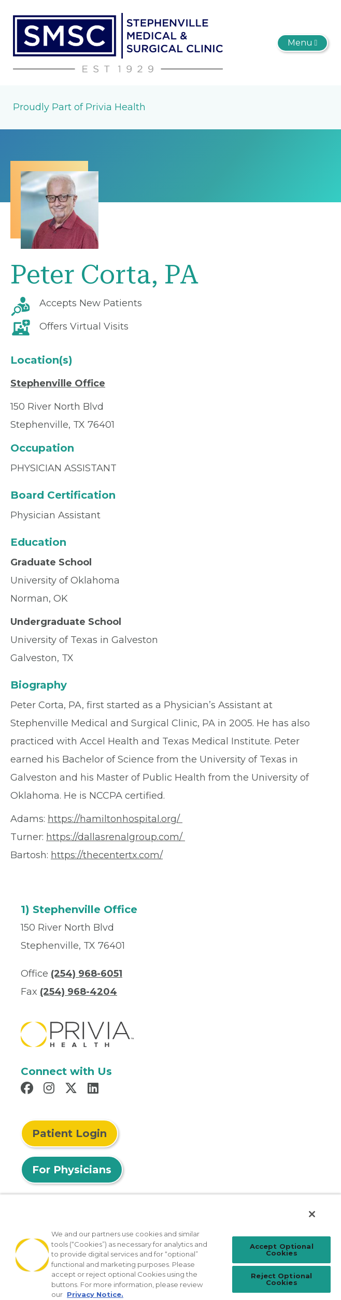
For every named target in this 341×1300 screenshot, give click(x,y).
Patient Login (69, 1133)
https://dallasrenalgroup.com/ (115, 837)
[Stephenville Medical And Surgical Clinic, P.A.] (118, 42)
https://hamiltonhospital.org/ (115, 819)
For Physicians (71, 1169)
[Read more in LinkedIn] (95, 1089)
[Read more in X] (72, 1089)
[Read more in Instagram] (51, 1089)
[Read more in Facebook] (28, 1089)
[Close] (312, 1214)
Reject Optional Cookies (281, 1279)
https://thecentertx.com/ (107, 855)
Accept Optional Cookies (282, 1249)
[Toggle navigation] (302, 43)
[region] (170, 1247)
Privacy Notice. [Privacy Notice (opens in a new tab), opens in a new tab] (95, 1294)
